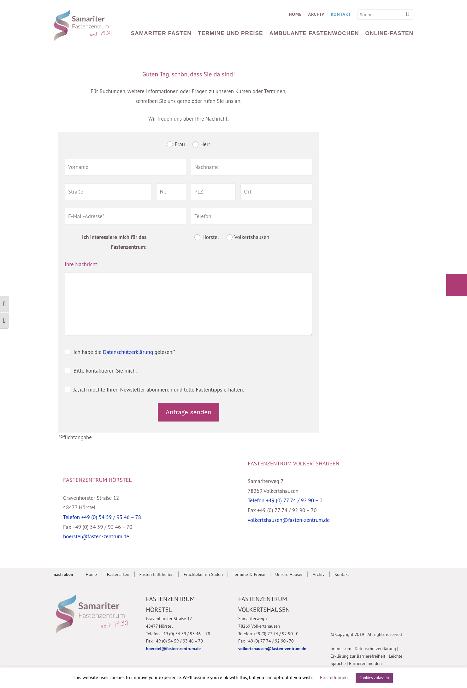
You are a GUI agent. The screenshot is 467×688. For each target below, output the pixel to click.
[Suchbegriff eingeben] (409, 14)
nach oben (63, 574)
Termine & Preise (249, 574)
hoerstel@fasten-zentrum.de (96, 536)
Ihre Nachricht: (81, 264)
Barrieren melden (365, 663)
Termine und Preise (230, 33)
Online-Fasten (389, 33)
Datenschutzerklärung (128, 352)
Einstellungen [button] (334, 677)
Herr (205, 144)
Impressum (341, 648)
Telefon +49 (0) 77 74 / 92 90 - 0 (268, 634)
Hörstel (210, 237)
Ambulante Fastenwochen (314, 33)
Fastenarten (118, 574)
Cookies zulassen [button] (374, 677)
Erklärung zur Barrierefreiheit (358, 656)
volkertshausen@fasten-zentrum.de (289, 520)
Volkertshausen (251, 237)
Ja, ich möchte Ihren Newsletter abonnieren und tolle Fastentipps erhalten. (159, 389)
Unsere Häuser (289, 574)
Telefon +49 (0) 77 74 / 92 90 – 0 (285, 500)
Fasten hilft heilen (156, 574)
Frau (180, 144)
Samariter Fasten (161, 33)
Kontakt (341, 14)
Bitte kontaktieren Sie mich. (105, 370)
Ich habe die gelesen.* (124, 352)
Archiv (316, 14)
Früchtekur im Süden (203, 574)
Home (295, 14)
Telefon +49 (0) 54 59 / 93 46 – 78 (102, 517)
